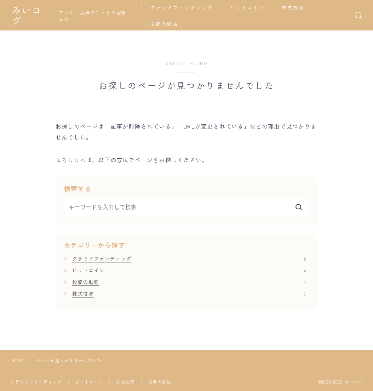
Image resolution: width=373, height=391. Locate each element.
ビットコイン (248, 7)
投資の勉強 (165, 23)
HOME (17, 360)
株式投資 (294, 7)
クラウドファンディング (182, 7)
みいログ (31, 15)
